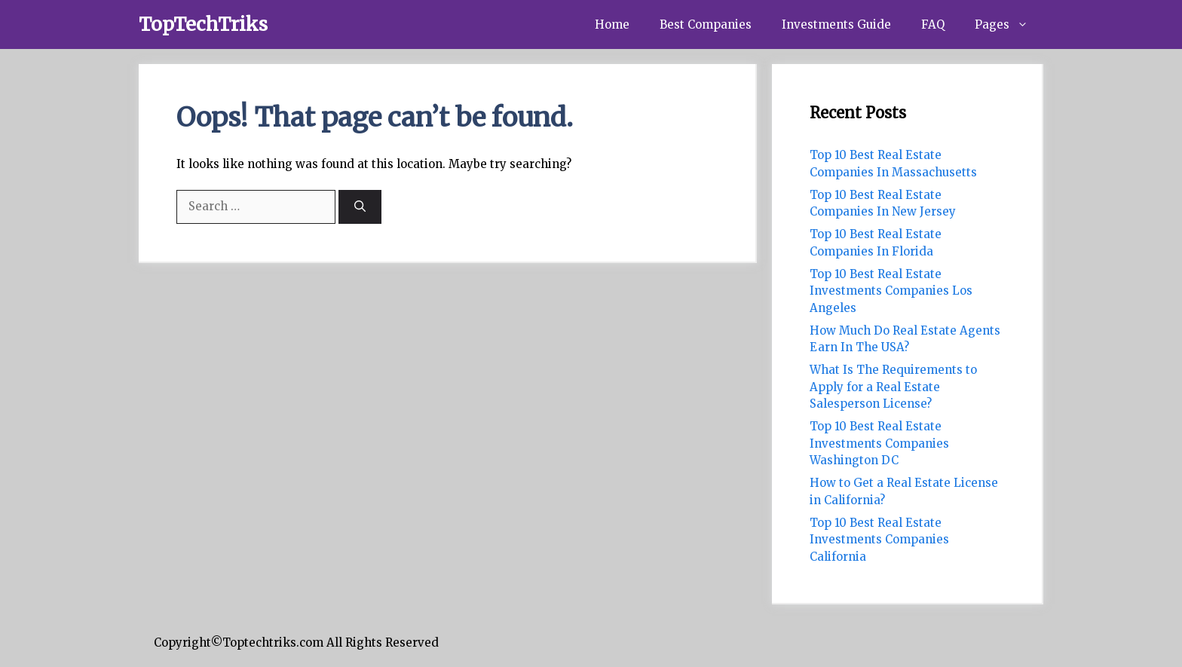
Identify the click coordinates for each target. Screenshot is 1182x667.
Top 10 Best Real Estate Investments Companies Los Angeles (891, 291)
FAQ (933, 24)
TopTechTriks (203, 24)
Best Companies (706, 24)
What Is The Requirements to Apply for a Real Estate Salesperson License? (893, 387)
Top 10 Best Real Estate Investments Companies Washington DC (879, 443)
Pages (1009, 24)
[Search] (359, 207)
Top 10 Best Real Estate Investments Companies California (879, 540)
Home (612, 24)
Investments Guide (836, 24)
